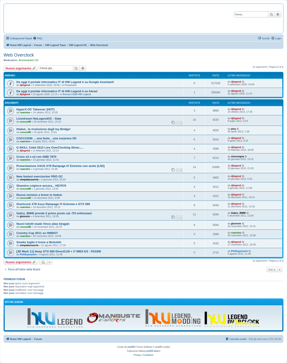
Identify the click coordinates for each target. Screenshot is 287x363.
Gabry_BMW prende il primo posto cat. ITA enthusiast (54, 213)
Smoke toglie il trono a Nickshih (38, 242)
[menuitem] (37, 38)
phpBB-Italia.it (153, 351)
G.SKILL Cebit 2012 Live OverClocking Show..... (49, 147)
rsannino (25, 112)
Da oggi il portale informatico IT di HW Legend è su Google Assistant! (65, 82)
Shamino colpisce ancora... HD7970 (41, 185)
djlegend (25, 85)
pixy (233, 128)
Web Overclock (19, 54)
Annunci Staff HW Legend (77, 94)
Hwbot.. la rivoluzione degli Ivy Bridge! (43, 129)
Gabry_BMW (238, 213)
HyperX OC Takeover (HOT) (35, 109)
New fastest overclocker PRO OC (39, 176)
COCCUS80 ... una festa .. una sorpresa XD (46, 138)
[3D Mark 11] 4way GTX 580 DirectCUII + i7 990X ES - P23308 (58, 251)
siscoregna (237, 156)
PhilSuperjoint (28, 254)
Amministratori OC (29, 60)
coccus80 (25, 121)
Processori (70, 85)
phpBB (131, 347)
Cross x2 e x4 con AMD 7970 (36, 156)
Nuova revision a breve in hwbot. (39, 195)
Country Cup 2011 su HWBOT (37, 233)
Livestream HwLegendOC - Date (38, 118)
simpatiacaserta (29, 179)
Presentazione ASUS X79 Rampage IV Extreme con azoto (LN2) (60, 166)
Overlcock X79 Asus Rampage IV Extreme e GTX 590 (53, 204)
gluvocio (25, 216)
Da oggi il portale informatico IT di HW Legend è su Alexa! (57, 91)
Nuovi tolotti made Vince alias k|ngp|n (43, 223)
